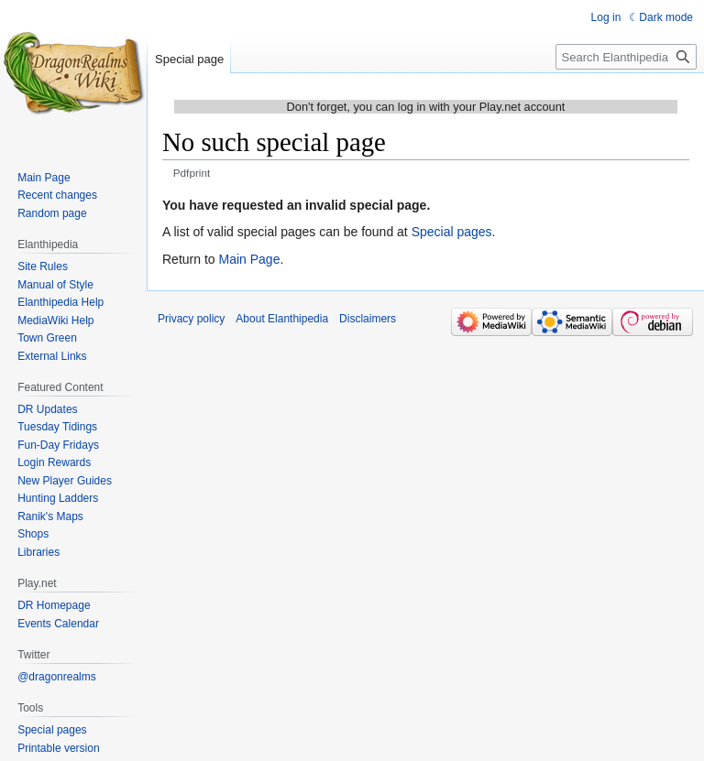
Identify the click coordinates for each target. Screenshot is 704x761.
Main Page (249, 259)
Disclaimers (367, 318)
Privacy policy (191, 318)
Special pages (452, 231)
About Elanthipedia (282, 318)
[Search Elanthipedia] (626, 57)
